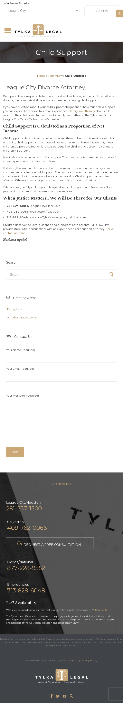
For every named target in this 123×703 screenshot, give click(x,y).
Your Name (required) (61, 355)
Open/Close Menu (7, 30)
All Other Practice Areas (23, 317)
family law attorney (82, 111)
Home (41, 75)
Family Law (55, 75)
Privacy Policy (89, 660)
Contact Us (101, 609)
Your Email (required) (61, 374)
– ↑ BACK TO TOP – (61, 484)
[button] (119, 13)
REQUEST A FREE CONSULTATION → (50, 544)
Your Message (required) (61, 416)
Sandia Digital (70, 660)
